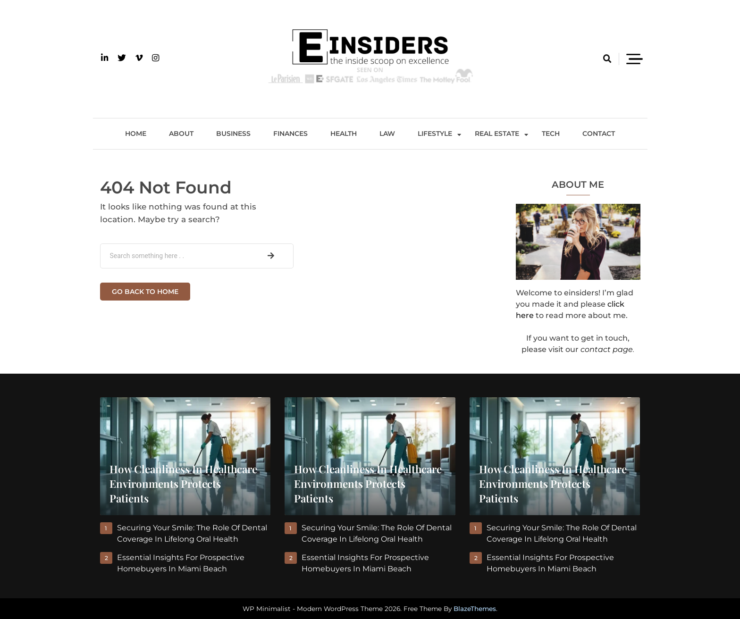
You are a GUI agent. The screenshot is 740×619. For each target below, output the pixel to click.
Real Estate (497, 133)
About (181, 133)
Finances (290, 133)
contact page (606, 349)
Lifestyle (435, 133)
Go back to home (145, 291)
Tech (551, 133)
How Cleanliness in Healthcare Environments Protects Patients (183, 483)
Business (233, 133)
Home (135, 133)
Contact (598, 133)
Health (343, 133)
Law (387, 133)
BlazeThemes (475, 608)
